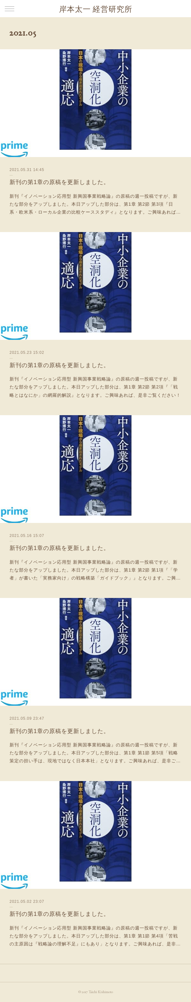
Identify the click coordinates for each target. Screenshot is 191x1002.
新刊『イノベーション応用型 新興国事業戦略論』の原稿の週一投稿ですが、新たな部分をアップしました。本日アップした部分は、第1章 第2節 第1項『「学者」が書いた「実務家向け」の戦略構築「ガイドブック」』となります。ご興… (95, 569)
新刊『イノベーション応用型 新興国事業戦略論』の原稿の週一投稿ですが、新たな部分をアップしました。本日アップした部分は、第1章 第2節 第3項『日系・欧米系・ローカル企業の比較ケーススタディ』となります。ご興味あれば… (95, 204)
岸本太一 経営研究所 (95, 9)
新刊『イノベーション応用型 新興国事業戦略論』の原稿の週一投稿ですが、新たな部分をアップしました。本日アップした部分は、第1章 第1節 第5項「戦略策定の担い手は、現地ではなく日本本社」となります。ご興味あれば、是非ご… (95, 752)
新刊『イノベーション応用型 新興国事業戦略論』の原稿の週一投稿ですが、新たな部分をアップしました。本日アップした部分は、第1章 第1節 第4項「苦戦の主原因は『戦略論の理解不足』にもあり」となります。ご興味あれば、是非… (95, 935)
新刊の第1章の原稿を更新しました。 (59, 182)
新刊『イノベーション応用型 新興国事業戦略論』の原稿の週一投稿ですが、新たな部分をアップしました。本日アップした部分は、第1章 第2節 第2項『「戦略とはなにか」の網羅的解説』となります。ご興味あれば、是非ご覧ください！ (95, 386)
